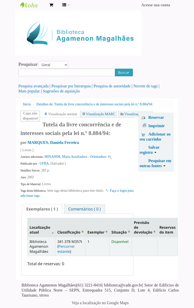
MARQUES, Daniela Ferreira (53, 142)
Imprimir (156, 126)
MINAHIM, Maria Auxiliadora (65, 157)
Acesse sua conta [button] (155, 5)
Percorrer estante (66, 249)
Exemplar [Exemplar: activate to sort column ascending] (95, 232)
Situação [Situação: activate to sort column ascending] (119, 232)
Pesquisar (28, 64)
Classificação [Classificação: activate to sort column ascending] (68, 232)
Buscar (124, 72)
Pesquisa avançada (33, 86)
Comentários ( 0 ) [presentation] (84, 209)
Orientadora (98, 157)
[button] (51, 5)
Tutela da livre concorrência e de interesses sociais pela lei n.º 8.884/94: (94, 104)
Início (27, 104)
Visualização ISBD (137, 114)
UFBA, (45, 163)
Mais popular (29, 91)
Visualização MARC (100, 114)
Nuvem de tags (145, 86)
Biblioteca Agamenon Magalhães (32, 5)
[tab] (42, 209)
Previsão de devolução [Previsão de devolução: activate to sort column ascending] (143, 227)
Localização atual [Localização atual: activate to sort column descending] (40, 230)
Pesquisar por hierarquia (71, 86)
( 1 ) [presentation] (42, 209)
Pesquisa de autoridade (112, 86)
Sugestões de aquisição (61, 91)
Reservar (156, 117)
